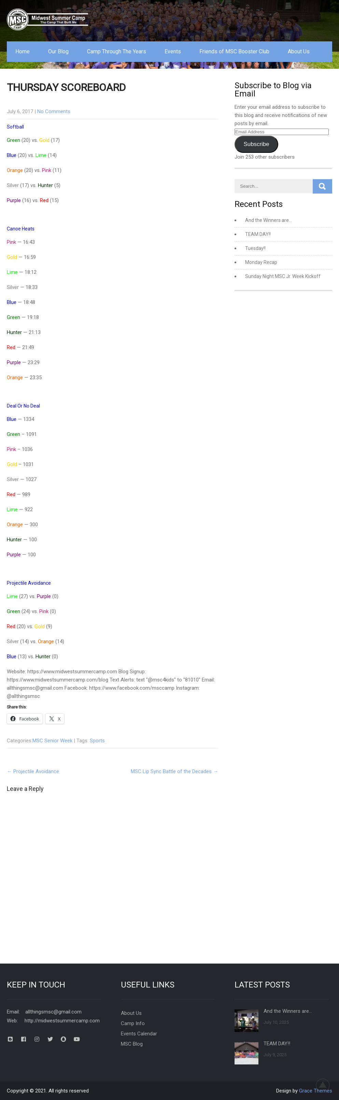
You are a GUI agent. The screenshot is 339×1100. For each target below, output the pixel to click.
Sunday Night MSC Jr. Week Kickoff (283, 276)
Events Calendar (139, 1034)
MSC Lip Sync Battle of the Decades (174, 771)
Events (173, 51)
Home (22, 51)
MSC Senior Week (52, 741)
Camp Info (133, 1023)
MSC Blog (132, 1044)
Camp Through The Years (116, 51)
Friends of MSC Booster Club (234, 51)
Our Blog (58, 51)
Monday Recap (261, 262)
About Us (299, 51)
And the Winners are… (268, 220)
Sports (97, 741)
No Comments (53, 111)
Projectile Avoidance (33, 771)
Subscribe (256, 144)
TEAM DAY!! (258, 234)
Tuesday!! (255, 248)
